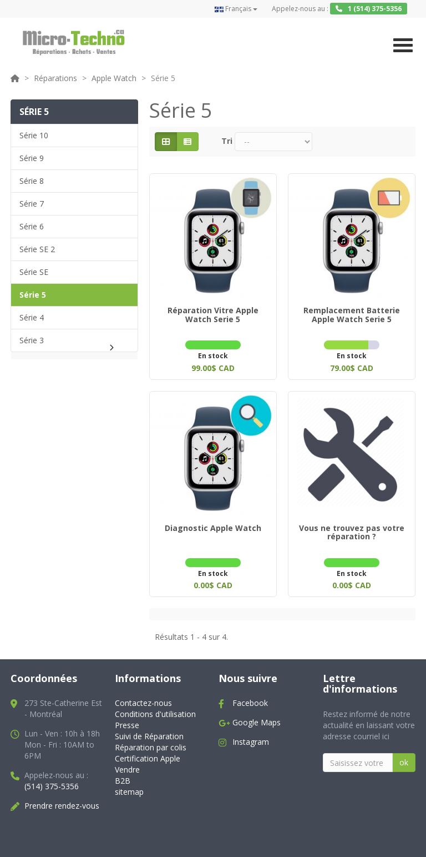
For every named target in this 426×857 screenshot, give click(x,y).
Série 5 (32, 294)
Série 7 (31, 203)
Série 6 (31, 226)
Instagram (250, 738)
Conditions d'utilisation (155, 710)
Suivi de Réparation (149, 732)
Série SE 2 (37, 249)
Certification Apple (147, 754)
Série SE (33, 272)
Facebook (250, 699)
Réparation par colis (150, 743)
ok (403, 758)
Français (236, 8)
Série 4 (31, 317)
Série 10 (33, 135)
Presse (127, 721)
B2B (122, 776)
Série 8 (31, 181)
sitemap (129, 787)
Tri (226, 141)
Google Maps (256, 718)
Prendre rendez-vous (61, 801)
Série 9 (31, 158)
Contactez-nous (143, 699)
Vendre (127, 765)
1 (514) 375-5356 (369, 8)
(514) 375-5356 (51, 781)
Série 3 (31, 340)
